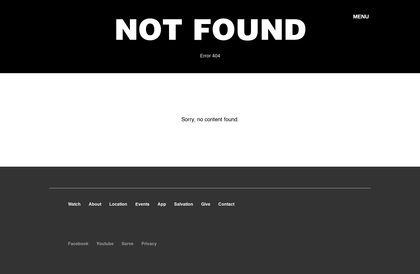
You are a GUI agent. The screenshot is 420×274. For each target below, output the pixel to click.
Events (142, 204)
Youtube (105, 244)
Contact (226, 204)
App (162, 204)
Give (205, 204)
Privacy (149, 244)
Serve (127, 244)
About (95, 204)
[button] (361, 16)
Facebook (78, 244)
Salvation (183, 204)
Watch (74, 204)
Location (118, 204)
